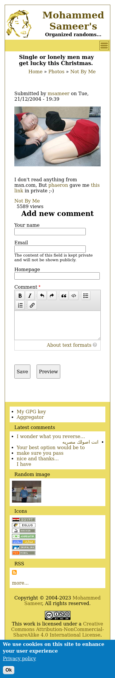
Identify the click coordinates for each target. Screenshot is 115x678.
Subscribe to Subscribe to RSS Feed (14, 572)
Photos (56, 71)
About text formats (69, 345)
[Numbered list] (20, 305)
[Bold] (20, 295)
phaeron (58, 185)
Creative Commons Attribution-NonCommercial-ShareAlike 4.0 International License (57, 629)
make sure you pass (40, 453)
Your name (27, 225)
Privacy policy (19, 661)
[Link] (32, 305)
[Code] (73, 295)
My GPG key (31, 411)
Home (35, 71)
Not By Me (83, 71)
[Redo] (51, 295)
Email (21, 242)
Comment (25, 287)
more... (20, 583)
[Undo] (42, 295)
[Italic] (30, 295)
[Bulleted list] (85, 295)
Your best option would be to (51, 447)
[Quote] (63, 295)
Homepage (27, 269)
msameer (59, 93)
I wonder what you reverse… (51, 436)
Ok (9, 672)
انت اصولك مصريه (80, 442)
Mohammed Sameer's (73, 21)
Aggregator (30, 417)
